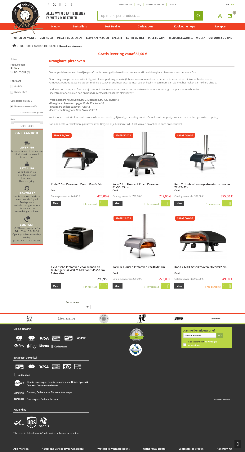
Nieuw (55, 26)
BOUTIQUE (25, 45)
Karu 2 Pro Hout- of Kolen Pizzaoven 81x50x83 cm (136, 185)
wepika (228, 399)
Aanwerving (224, 448)
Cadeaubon (145, 26)
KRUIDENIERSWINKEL (180, 38)
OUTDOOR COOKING (220, 38)
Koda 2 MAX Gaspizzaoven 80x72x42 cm (200, 267)
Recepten (221, 26)
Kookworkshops (184, 26)
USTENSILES (47, 38)
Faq (139, 4)
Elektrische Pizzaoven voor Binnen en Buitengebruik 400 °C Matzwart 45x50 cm (78, 268)
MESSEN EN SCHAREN (69, 38)
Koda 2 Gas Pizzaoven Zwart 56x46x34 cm (78, 184)
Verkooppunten (155, 4)
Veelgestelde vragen (191, 448)
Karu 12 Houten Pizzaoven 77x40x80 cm (139, 267)
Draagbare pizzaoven (25, 106)
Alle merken (21, 448)
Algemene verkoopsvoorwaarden (62, 448)
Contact (173, 4)
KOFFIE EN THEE (135, 38)
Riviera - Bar (21, 92)
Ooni (18, 86)
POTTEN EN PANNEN (24, 38)
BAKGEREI (117, 38)
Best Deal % (112, 26)
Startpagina (125, 4)
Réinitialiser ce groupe (32, 112)
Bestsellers (80, 26)
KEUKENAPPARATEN (97, 38)
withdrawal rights (154, 448)
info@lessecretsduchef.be (27, 228)
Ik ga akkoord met (202, 343)
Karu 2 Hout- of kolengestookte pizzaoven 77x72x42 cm (202, 185)
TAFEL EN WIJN (156, 38)
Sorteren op (72, 302)
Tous (16, 68)
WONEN (201, 38)
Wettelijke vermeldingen (113, 448)
